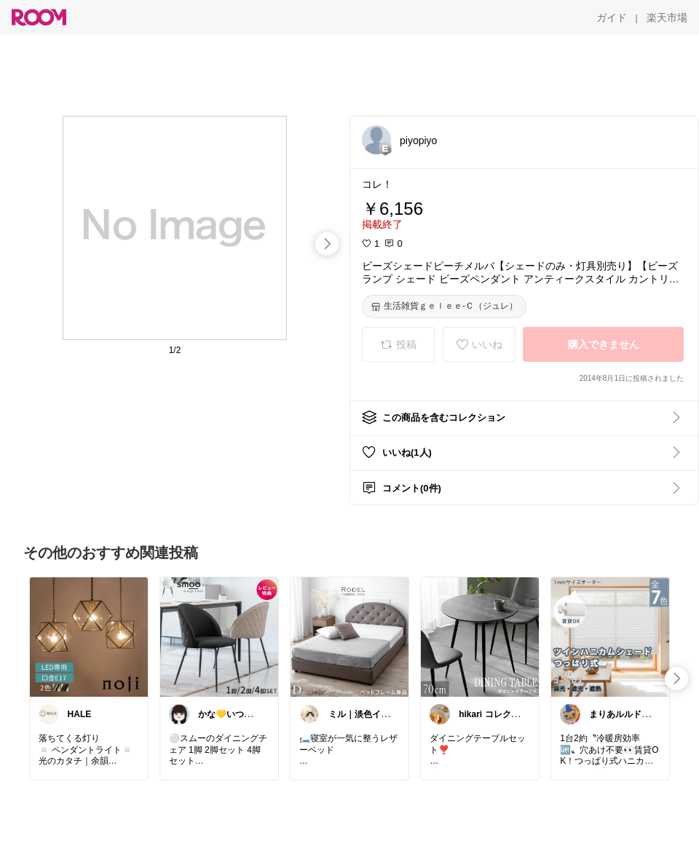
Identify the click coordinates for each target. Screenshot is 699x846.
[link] (89, 636)
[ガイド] (611, 17)
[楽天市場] (667, 17)
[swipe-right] (327, 244)
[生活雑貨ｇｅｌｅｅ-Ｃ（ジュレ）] (444, 306)
